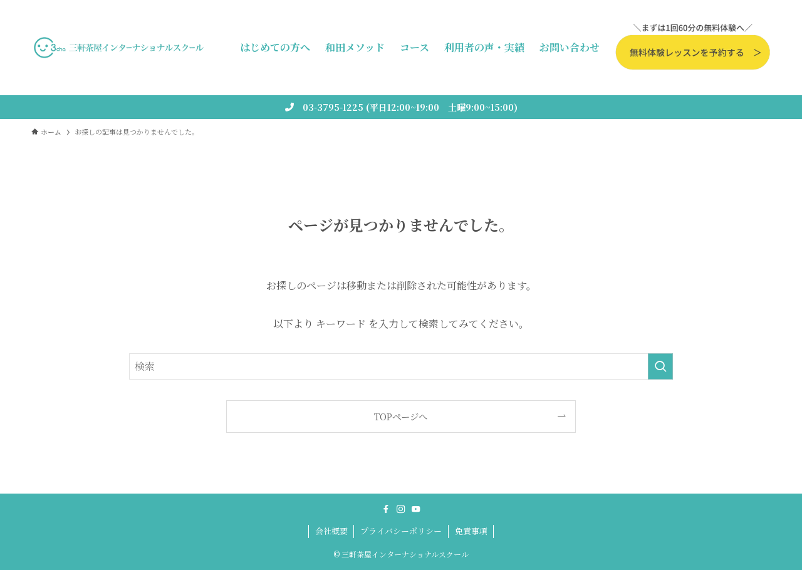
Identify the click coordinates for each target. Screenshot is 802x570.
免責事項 (471, 531)
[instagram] (401, 509)
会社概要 (331, 531)
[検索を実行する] (660, 366)
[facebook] (386, 509)
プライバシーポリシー (401, 531)
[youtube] (416, 509)
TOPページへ (400, 416)
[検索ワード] (401, 366)
